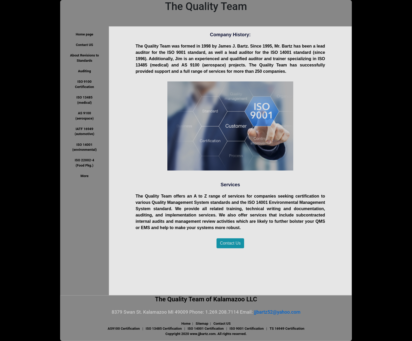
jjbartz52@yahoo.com (277, 312)
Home (185, 324)
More (84, 176)
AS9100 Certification (124, 328)
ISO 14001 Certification (206, 328)
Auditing (84, 71)
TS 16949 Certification (287, 328)
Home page (84, 34)
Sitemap (201, 324)
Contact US (84, 45)
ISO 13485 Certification (164, 328)
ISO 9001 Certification (247, 328)
